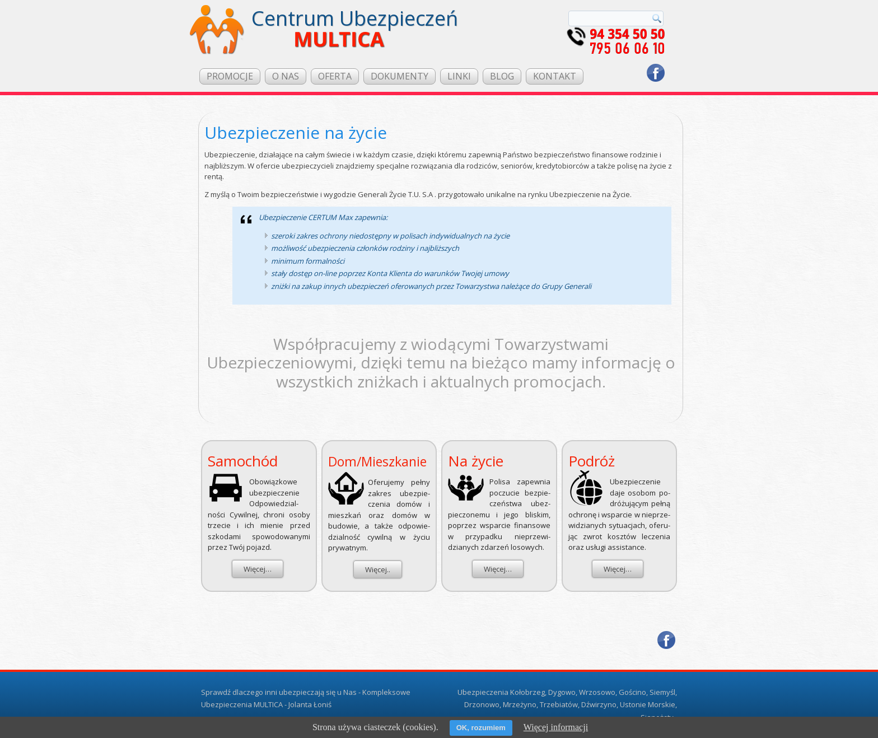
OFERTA (335, 76)
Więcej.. (377, 569)
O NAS (285, 76)
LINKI (459, 76)
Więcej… (258, 569)
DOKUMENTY (399, 76)
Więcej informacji (556, 727)
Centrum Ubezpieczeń (354, 18)
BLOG (502, 76)
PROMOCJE (230, 76)
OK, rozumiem (481, 727)
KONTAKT (554, 76)
